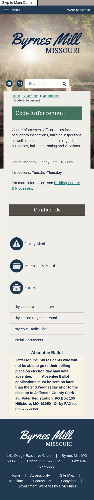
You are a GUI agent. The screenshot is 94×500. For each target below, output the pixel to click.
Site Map (67, 475)
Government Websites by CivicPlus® (47, 486)
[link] (78, 10)
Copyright (69, 481)
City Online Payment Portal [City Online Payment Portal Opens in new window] (35, 318)
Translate (15, 481)
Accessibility (40, 475)
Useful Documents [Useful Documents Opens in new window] (28, 340)
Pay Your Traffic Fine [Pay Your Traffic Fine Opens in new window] (30, 329)
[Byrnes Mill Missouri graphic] (47, 438)
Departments (50, 96)
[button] (9, 83)
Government (31, 96)
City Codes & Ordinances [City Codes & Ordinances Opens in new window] (34, 307)
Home (16, 96)
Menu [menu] (16, 10)
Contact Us (47, 210)
